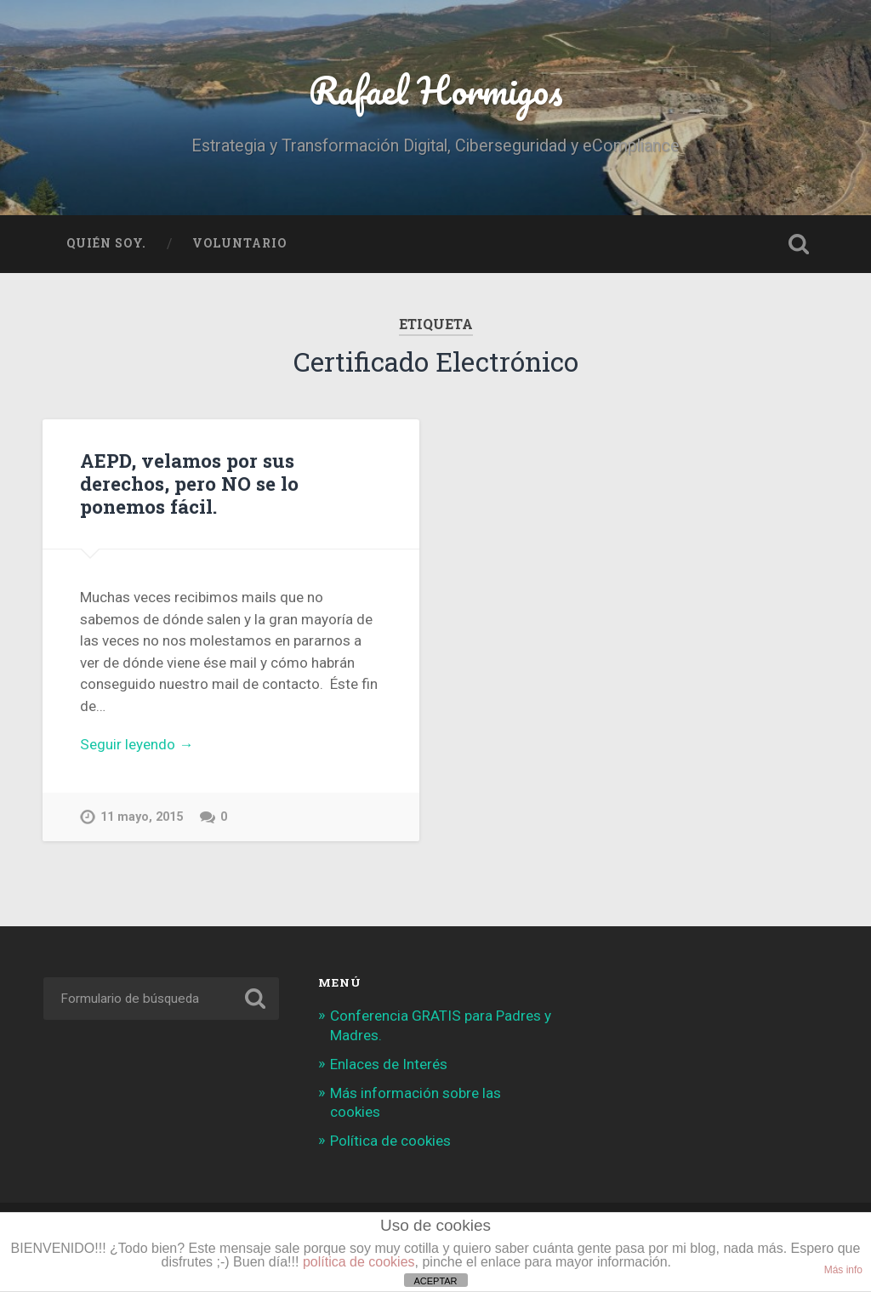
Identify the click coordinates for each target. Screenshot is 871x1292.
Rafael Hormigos (436, 90)
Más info (843, 1270)
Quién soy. (106, 243)
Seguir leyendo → (136, 744)
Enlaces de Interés (388, 1064)
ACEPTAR (435, 1281)
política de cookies (359, 1262)
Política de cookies (390, 1140)
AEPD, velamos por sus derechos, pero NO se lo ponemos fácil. (189, 483)
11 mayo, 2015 (141, 817)
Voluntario (239, 243)
